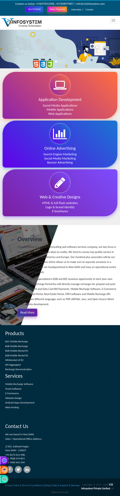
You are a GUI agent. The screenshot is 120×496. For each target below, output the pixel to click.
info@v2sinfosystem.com (90, 3)
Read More (27, 312)
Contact (89, 9)
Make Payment (57, 9)
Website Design (13, 398)
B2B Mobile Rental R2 (16, 355)
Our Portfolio (34, 9)
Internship (76, 9)
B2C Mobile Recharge (16, 341)
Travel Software (13, 388)
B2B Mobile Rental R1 (16, 350)
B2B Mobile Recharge (16, 346)
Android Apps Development (20, 402)
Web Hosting (12, 407)
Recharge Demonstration (18, 369)
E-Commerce (12, 393)
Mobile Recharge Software (19, 384)
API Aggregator (13, 364)
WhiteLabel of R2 (14, 360)
